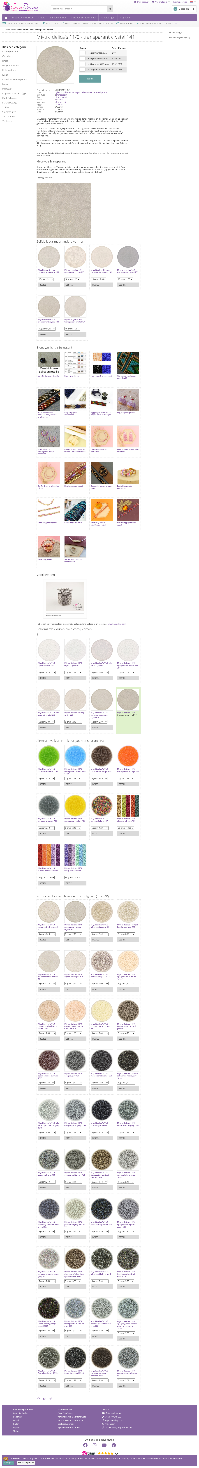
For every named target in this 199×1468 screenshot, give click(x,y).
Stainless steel (9, 111)
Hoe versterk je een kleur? (101, 376)
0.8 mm (59, 104)
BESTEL (90, 78)
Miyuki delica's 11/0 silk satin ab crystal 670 (48, 713)
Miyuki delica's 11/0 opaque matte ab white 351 (127, 665)
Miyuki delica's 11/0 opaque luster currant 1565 (48, 1076)
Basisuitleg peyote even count (126, 524)
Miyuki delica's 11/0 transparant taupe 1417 (101, 770)
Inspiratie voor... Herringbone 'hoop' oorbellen (46, 451)
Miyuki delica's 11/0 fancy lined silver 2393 (48, 1372)
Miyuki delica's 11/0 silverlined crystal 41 (100, 926)
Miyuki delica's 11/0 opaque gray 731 (73, 1074)
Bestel (42, 284)
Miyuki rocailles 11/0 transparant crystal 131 (48, 320)
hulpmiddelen (9, 70)
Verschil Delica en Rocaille (48, 376)
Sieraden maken (58, 17)
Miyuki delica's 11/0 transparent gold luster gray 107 (48, 1274)
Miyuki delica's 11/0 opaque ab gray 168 (46, 1173)
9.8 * (176, 23)
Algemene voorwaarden (69, 1427)
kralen (5, 74)
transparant (61, 94)
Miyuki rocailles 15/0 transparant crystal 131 (127, 271)
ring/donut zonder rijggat (14, 93)
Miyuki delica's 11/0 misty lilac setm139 (73, 869)
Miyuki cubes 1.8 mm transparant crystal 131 (101, 271)
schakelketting (9, 102)
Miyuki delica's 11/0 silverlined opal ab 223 (100, 975)
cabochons (7, 56)
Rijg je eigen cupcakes (126, 413)
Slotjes (16, 1431)
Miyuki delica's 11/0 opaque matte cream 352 (100, 1026)
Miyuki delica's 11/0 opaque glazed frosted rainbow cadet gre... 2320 (127, 1325)
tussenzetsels (9, 116)
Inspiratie (125, 17)
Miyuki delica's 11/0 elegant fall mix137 (99, 819)
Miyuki (16, 1427)
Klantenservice (180, 1)
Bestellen (181, 9)
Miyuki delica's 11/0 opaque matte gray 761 (74, 1173)
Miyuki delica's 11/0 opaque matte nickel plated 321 (126, 1026)
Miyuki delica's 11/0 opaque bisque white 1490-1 (126, 976)
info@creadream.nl (112, 1413)
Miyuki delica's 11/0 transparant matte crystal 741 (99, 715)
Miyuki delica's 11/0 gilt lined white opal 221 (127, 926)
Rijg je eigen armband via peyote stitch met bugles (101, 414)
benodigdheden (10, 51)
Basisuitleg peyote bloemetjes (124, 487)
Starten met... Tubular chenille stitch (73, 560)
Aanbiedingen (108, 17)
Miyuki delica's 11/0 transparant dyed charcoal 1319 (99, 1373)
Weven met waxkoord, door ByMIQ (126, 377)
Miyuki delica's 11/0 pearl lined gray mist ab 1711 (74, 1224)
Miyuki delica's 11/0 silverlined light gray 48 (101, 1273)
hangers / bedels (10, 65)
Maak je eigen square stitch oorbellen (128, 450)
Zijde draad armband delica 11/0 (99, 450)
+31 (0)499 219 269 (111, 1416)
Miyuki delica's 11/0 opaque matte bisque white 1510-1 (73, 1026)
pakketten (7, 88)
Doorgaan (8, 1462)
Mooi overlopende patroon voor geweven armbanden (47, 415)
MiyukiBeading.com (117, 623)
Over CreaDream (65, 1413)
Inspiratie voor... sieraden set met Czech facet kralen (75, 450)
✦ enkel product (101, 92)
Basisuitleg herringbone (47, 523)
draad (5, 60)
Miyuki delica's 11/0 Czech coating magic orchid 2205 (47, 1323)
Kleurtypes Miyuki (71, 376)
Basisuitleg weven (45, 559)
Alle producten (8, 29)
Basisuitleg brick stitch (73, 523)
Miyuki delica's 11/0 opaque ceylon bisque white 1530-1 (47, 1026)
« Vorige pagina (46, 1398)
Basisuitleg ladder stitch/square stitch (98, 524)
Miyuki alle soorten (84, 92)
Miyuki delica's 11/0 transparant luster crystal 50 (73, 927)
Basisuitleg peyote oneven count (101, 487)
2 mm (58, 102)
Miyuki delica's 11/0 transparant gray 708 (47, 819)
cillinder (59, 99)
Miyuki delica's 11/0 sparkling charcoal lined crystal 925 (48, 1224)
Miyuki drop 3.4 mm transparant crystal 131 (48, 271)
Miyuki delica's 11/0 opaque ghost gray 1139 (75, 1124)
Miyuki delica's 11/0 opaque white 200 (46, 664)
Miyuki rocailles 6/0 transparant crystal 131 (74, 271)
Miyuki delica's (67, 92)
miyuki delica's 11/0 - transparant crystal (34, 29)
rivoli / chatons (9, 97)
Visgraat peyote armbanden (70, 414)
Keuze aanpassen (26, 1462)
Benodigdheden (20, 1413)
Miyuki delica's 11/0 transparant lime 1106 (48, 770)
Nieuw (41, 17)
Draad (16, 1420)
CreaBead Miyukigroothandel (117, 1427)
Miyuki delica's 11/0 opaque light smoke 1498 (126, 1175)
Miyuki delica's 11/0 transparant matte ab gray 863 (74, 1323)
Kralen (16, 1423)
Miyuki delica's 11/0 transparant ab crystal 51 (48, 976)
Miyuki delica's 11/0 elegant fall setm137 (126, 819)
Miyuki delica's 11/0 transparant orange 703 (128, 770)
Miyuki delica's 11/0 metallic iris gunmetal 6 (101, 1223)
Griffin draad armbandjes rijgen (48, 487)
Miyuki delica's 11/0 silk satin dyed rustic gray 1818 (127, 1076)
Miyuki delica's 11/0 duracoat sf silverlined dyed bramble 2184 (74, 1274)
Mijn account (141, 1)
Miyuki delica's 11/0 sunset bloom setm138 (48, 869)
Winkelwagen (176, 32)
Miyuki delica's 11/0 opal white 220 (75, 713)
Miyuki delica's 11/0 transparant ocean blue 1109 (75, 771)
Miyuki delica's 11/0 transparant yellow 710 (74, 819)
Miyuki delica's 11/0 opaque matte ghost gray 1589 (126, 1224)
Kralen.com (108, 1423)
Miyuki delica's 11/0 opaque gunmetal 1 (99, 1124)
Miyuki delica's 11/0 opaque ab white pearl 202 (48, 927)
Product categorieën (23, 17)
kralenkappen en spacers (14, 79)
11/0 (64, 102)
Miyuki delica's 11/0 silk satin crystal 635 (101, 664)
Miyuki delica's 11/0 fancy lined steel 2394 (74, 1372)
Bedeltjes (17, 1416)
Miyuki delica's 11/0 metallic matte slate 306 (101, 1074)
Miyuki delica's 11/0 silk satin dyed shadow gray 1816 (48, 1125)
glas (58, 92)
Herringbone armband (73, 486)
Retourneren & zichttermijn (70, 1420)
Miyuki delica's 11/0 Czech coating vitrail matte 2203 (126, 1274)
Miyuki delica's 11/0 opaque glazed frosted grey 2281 (101, 1323)
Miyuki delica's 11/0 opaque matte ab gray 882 (127, 1373)
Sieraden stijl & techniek (83, 17)
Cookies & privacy (66, 1423)
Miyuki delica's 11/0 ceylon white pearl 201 (74, 975)
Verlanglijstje (161, 1)
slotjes (5, 107)
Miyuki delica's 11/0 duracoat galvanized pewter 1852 (100, 1175)
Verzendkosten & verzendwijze (72, 1416)
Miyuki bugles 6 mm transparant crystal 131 (74, 320)
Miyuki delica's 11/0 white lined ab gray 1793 (128, 1124)
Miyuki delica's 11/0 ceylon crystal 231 (73, 664)
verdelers (7, 121)
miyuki (5, 84)
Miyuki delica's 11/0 (126, 712)
